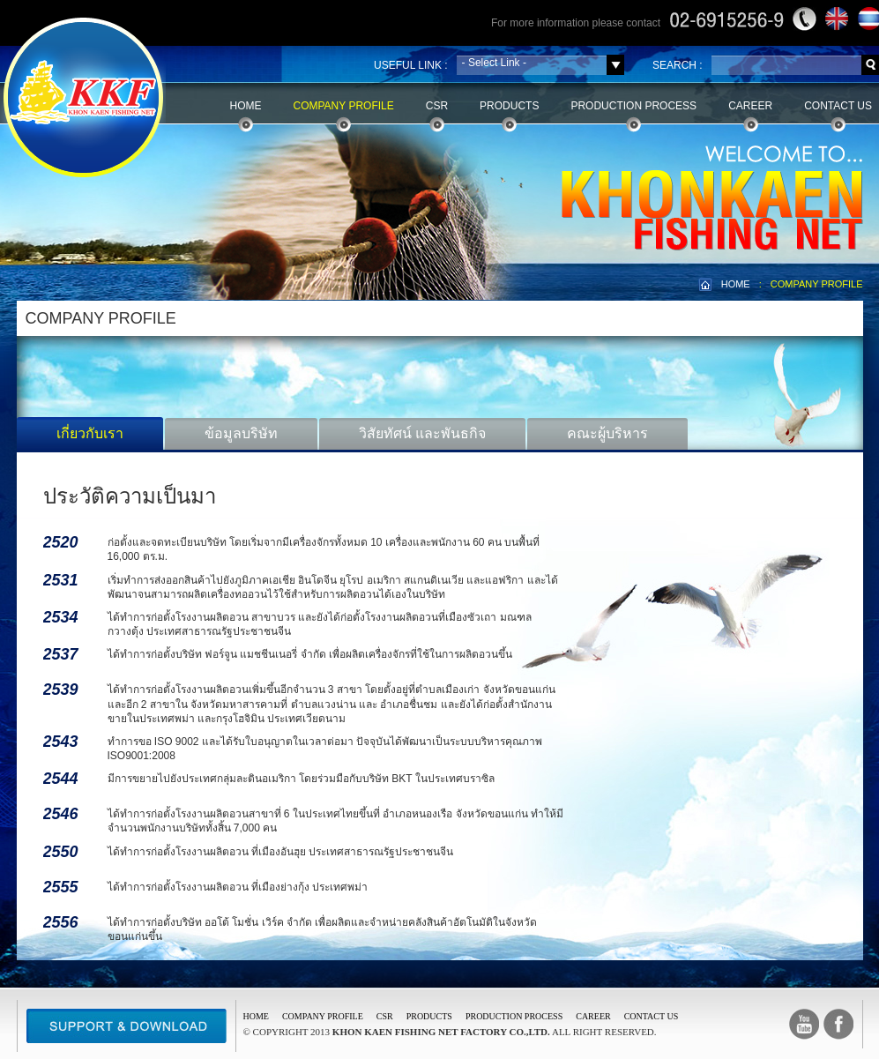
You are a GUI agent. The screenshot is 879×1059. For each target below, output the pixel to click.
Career (750, 106)
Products (509, 106)
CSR (437, 106)
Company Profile (344, 106)
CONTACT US (651, 1016)
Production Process (633, 106)
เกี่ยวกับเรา (89, 433)
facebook (838, 1024)
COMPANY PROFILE (817, 284)
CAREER (593, 1016)
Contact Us (838, 106)
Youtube (804, 1024)
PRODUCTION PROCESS (514, 1016)
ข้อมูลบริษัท (241, 433)
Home (246, 106)
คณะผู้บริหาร (607, 433)
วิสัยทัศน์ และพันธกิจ (422, 433)
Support (126, 1026)
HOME (735, 284)
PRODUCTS (429, 1016)
